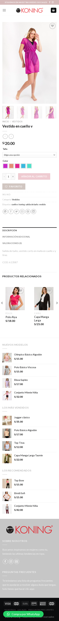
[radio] (5, 166)
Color (5, 161)
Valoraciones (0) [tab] (12, 243)
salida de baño (31, 204)
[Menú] (4, 10)
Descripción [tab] (9, 230)
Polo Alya (11, 317)
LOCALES (22, 610)
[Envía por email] (22, 211)
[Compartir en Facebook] (11, 211)
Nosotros (10, 610)
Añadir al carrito (34, 176)
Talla (5, 149)
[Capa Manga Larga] (43, 298)
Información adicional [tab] (16, 236)
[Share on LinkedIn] (33, 211)
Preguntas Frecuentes (40, 610)
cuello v (14, 204)
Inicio (5, 121)
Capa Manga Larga (41, 318)
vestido (42, 204)
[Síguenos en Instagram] (53, 2)
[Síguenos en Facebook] (50, 2)
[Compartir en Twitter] (16, 211)
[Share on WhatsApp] (5, 211)
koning (22, 204)
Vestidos (17, 121)
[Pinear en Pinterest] (28, 211)
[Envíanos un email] (16, 561)
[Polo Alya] (15, 298)
